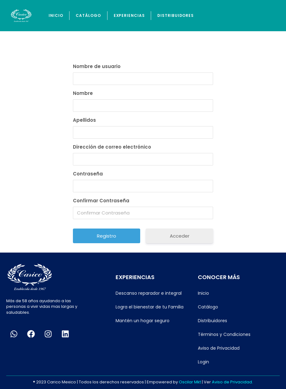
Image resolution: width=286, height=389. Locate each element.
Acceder (179, 236)
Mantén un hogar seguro (142, 321)
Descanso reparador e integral (149, 293)
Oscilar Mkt (190, 382)
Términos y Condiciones (224, 334)
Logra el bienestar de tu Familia (150, 307)
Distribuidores (175, 15)
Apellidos (84, 120)
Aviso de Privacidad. (232, 382)
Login (203, 362)
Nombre (83, 93)
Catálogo (88, 15)
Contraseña (88, 173)
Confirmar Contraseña (101, 200)
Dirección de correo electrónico (112, 147)
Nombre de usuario (97, 66)
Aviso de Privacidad (219, 348)
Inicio (56, 15)
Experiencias (129, 15)
